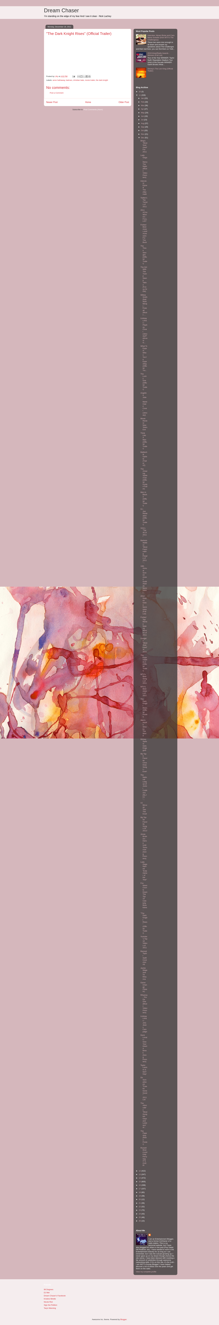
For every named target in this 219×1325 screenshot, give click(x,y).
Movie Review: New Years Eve (143, 424)
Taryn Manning (50, 1308)
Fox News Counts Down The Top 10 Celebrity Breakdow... (143, 896)
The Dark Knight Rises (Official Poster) (143, 708)
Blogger (123, 1319)
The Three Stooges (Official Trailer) (143, 255)
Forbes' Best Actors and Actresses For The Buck (143, 233)
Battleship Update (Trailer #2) (143, 458)
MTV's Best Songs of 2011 (143, 678)
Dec (143, 138)
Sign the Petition (50, 1305)
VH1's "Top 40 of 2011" (143, 532)
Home (88, 102)
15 (140, 1182)
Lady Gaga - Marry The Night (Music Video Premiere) (143, 166)
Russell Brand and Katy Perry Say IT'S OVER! (143, 1157)
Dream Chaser (61, 10)
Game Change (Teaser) (143, 987)
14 (140, 1178)
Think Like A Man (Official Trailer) (143, 441)
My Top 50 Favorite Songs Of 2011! (143, 824)
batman (69, 80)
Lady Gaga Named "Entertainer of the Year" (143, 871)
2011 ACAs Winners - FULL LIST (143, 215)
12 (140, 1171)
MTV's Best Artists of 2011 (143, 691)
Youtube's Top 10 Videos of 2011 (143, 942)
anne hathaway (59, 80)
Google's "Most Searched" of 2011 (143, 645)
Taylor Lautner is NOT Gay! (143, 1069)
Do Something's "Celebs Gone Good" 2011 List (143, 1088)
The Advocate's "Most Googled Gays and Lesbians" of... (143, 1115)
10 (140, 92)
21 (140, 1203)
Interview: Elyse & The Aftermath (143, 187)
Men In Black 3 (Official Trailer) (143, 499)
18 (140, 1192)
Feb (143, 102)
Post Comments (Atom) (93, 109)
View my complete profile (146, 1272)
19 (140, 1196)
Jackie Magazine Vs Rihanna (143, 973)
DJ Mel (46, 1293)
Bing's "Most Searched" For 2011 (143, 146)
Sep (143, 127)
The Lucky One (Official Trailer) (143, 381)
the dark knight (102, 80)
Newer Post (52, 102)
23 (140, 1210)
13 (140, 1174)
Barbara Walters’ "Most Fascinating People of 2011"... (143, 551)
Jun (143, 116)
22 (140, 1207)
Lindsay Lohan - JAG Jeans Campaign (143, 1024)
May (143, 113)
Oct (142, 130)
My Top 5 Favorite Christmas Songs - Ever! (143, 763)
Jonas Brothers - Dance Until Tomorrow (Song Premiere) (143, 846)
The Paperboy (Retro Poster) (143, 1137)
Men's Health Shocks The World (143, 728)
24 (140, 1214)
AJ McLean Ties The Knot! (143, 808)
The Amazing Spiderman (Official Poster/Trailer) (143, 479)
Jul (142, 120)
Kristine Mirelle (50, 1299)
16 (140, 1185)
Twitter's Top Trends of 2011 (143, 202)
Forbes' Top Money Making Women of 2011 (143, 626)
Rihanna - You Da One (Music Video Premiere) (143, 1004)
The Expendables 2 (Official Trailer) (143, 663)
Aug (143, 123)
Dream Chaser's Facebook (55, 1296)
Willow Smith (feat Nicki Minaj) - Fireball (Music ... (143, 305)
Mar (143, 105)
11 (140, 95)
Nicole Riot (48, 1302)
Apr (142, 109)
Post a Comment (56, 93)
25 (140, 1217)
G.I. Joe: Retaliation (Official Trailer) (143, 517)
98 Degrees (48, 1289)
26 (140, 1221)
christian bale (78, 80)
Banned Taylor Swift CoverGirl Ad (143, 958)
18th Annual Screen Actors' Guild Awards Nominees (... (143, 579)
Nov (143, 134)
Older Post (124, 102)
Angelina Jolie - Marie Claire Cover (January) (143, 404)
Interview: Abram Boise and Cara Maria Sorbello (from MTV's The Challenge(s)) (161, 37)
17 (140, 1189)
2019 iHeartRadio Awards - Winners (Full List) (158, 54)
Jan (143, 98)
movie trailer (90, 80)
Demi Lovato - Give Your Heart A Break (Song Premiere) (143, 1048)
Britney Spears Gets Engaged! (143, 744)
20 (140, 1199)
